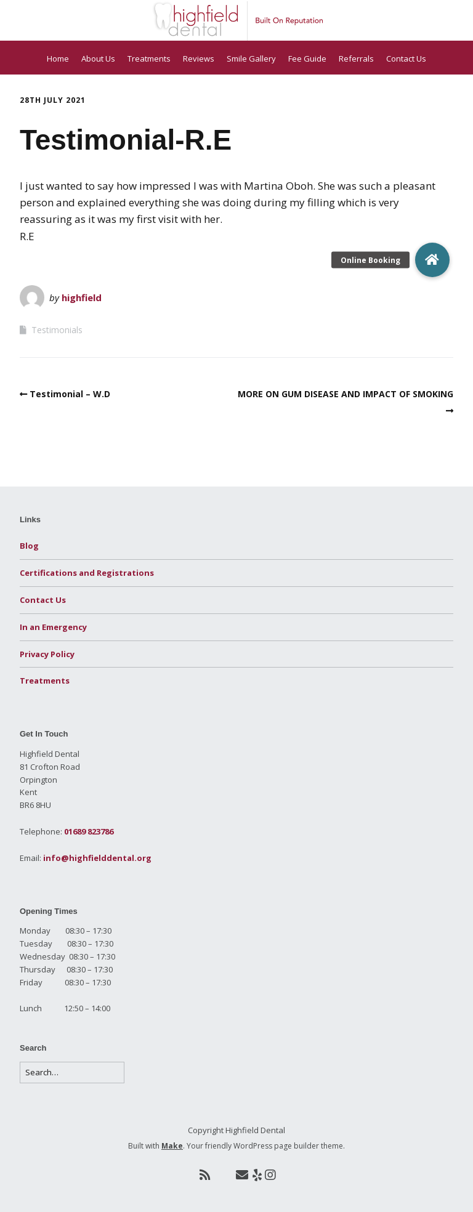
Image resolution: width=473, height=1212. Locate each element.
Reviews (198, 58)
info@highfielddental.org (97, 857)
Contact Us (406, 58)
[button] (432, 260)
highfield (82, 297)
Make (172, 1146)
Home (58, 58)
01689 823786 (88, 831)
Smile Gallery (251, 58)
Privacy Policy (47, 654)
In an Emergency (53, 626)
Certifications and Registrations (87, 572)
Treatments (149, 58)
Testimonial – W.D (70, 394)
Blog (29, 545)
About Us (98, 58)
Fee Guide (307, 58)
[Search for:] (72, 1072)
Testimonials (57, 330)
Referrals (356, 58)
